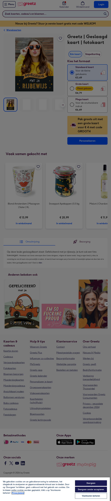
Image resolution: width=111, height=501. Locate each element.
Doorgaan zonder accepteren (91, 489)
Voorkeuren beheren (91, 496)
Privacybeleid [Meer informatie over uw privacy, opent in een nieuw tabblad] (18, 493)
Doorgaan (91, 483)
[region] (55, 489)
